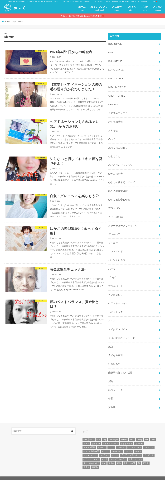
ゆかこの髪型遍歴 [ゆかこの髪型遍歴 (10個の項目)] (91, 445)
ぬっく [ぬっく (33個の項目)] (111, 441)
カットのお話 (115, 214)
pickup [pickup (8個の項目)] (139, 433)
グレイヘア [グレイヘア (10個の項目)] (117, 445)
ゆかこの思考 (115, 171)
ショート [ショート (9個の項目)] (128, 445)
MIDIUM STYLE (116, 86)
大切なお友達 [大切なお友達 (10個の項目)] (129, 457)
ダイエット (114, 239)
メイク (112, 316)
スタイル (131, 8)
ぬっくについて (98, 8)
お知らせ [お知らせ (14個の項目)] (102, 441)
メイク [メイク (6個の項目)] (104, 453)
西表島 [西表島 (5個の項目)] (95, 461)
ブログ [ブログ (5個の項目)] (124, 449)
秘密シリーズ (115, 384)
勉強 (110, 341)
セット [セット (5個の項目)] (138, 445)
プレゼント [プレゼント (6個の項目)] (149, 449)
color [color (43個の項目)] (91, 433)
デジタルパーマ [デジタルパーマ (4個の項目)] (90, 449)
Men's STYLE (115, 78)
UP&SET (113, 103)
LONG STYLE (115, 69)
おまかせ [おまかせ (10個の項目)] (139, 437)
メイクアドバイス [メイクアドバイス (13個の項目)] (118, 453)
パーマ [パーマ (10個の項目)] (115, 449)
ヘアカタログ (115, 290)
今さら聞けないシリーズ (121, 333)
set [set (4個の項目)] (146, 433)
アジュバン (114, 205)
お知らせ (113, 129)
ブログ (144, 8)
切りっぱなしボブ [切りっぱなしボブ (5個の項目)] (91, 457)
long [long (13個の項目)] (104, 433)
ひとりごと (114, 154)
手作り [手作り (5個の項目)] (86, 461)
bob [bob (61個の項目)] (85, 433)
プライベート (115, 282)
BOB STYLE (114, 44)
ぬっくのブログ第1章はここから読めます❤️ (83, 16)
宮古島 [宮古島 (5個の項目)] (146, 457)
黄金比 (112, 401)
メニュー (117, 8)
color (110, 52)
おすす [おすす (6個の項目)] (86, 437)
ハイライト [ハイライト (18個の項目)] (104, 449)
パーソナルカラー (118, 256)
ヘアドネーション (118, 299)
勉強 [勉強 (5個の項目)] (104, 457)
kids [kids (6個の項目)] (98, 433)
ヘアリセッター (116, 307)
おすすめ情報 (115, 120)
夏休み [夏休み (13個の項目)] (111, 457)
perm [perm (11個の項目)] (132, 433)
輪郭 (110, 392)
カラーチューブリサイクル (122, 222)
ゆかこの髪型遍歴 (118, 188)
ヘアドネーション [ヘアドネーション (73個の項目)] (91, 453)
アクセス (158, 8)
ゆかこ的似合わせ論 (119, 197)
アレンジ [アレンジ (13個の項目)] (105, 445)
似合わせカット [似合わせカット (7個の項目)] (135, 453)
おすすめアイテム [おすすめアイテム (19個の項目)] (110, 437)
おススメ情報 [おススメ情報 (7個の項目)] (89, 441)
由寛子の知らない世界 (120, 367)
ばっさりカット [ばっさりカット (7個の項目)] (134, 441)
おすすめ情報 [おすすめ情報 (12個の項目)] (126, 437)
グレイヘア (114, 231)
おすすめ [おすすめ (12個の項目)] (96, 437)
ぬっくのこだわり (118, 146)
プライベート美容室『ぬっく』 (38, 475)
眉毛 (110, 375)
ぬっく (112, 137)
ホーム (82, 8)
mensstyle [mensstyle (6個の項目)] (113, 433)
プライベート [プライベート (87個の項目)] (135, 449)
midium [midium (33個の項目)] (124, 433)
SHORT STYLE (116, 95)
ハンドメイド (115, 248)
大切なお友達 (115, 350)
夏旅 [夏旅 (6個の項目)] (119, 457)
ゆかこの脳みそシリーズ (121, 180)
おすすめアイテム (118, 112)
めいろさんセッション (120, 163)
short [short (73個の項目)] (153, 433)
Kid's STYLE (115, 61)
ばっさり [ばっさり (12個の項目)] (121, 441)
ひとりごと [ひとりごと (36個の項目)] (149, 441)
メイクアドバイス (118, 324)
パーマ (112, 265)
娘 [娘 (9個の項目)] (139, 457)
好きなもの (114, 358)
